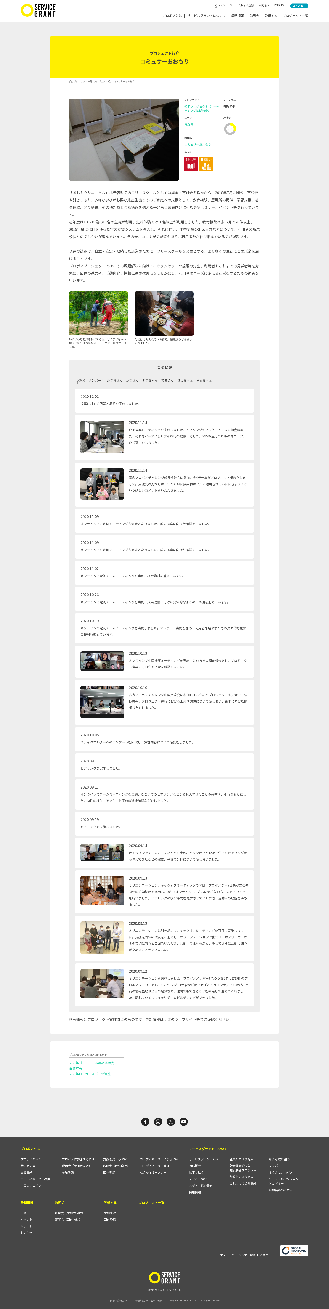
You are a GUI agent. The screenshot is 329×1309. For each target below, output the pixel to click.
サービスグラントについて (206, 16)
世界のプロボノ (31, 1185)
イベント (26, 1219)
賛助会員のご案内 (281, 1190)
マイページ (227, 1255)
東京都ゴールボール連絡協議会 (91, 1062)
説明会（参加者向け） (77, 1166)
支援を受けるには (115, 1159)
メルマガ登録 (245, 5)
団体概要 (195, 1166)
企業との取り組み (241, 1159)
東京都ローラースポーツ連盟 (90, 1073)
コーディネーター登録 (154, 1166)
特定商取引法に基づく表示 (148, 1300)
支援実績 (26, 1172)
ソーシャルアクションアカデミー (283, 1181)
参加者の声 (28, 1166)
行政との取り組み (241, 1177)
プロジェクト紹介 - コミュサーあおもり (114, 81)
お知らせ (26, 1233)
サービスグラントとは (204, 1159)
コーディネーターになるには (159, 1159)
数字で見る (196, 1172)
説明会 (254, 16)
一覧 (24, 1213)
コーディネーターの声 (35, 1179)
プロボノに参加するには (78, 1159)
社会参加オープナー (153, 1172)
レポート (26, 1226)
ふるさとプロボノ (281, 1172)
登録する (271, 16)
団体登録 (109, 1172)
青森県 (188, 124)
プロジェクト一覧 (295, 16)
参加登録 (68, 1172)
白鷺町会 (75, 1068)
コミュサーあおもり (197, 144)
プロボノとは (172, 16)
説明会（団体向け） (116, 1166)
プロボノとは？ (31, 1159)
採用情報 (195, 1192)
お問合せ (264, 5)
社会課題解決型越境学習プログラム (243, 1168)
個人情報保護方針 (118, 1300)
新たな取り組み (279, 1159)
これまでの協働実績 (243, 1183)
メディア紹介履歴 (200, 1185)
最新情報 (237, 16)
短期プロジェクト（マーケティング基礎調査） (202, 108)
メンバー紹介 (198, 1179)
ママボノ (275, 1166)
